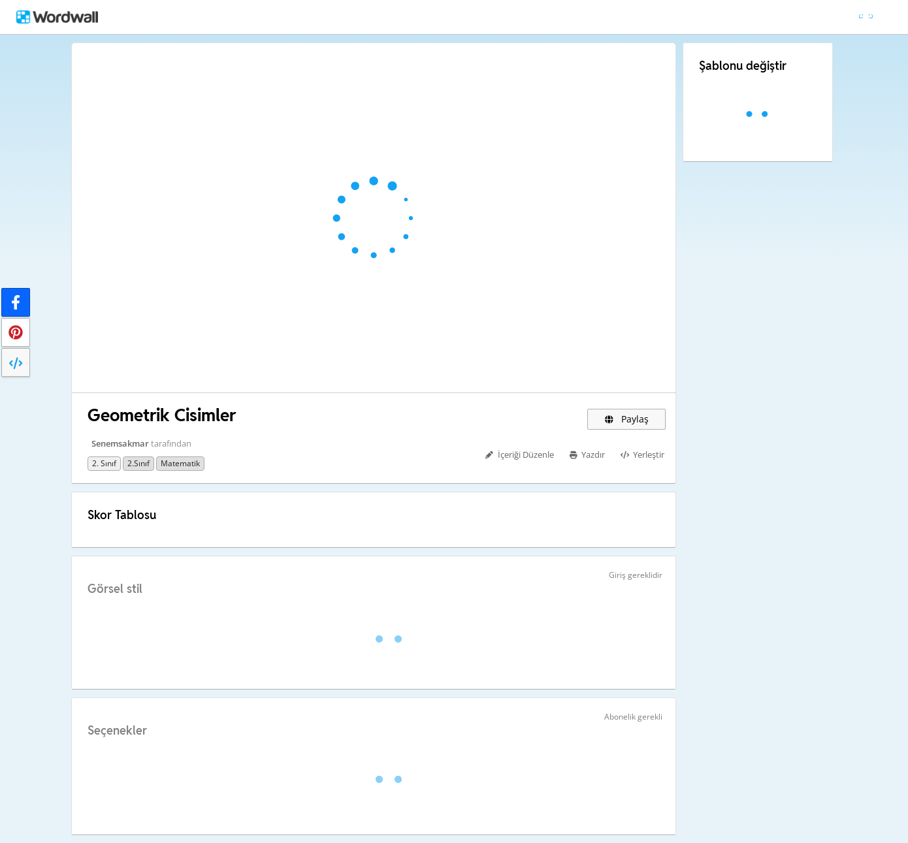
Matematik (180, 463)
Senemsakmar (120, 443)
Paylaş (626, 419)
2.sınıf (138, 463)
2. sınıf (104, 463)
